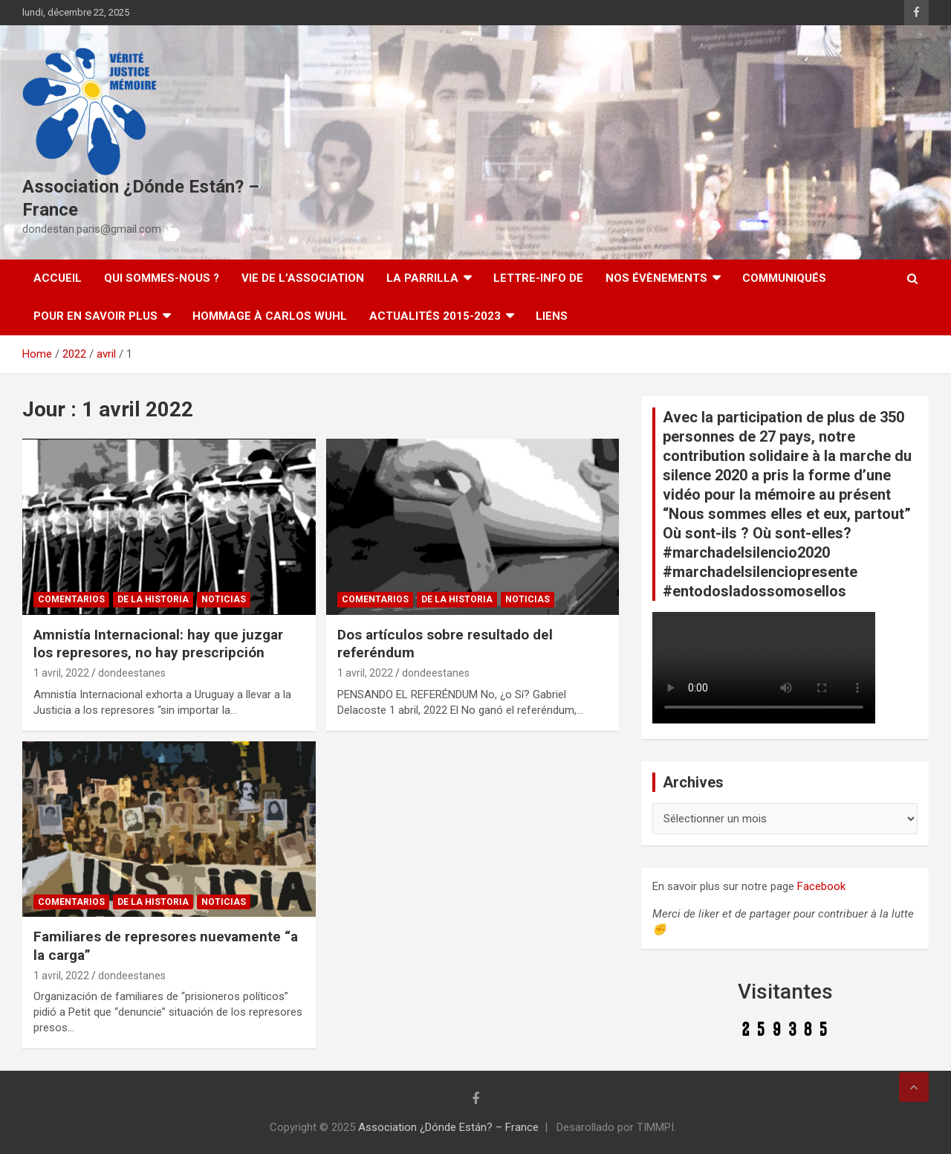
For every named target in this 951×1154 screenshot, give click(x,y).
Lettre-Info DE (538, 278)
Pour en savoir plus (95, 316)
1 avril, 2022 (61, 673)
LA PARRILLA (422, 278)
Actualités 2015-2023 (435, 316)
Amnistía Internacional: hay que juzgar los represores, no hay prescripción (158, 644)
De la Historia (153, 599)
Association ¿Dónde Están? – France (448, 1127)
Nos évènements (656, 278)
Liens (552, 316)
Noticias (223, 599)
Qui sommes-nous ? (161, 278)
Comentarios (71, 599)
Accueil (57, 278)
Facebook (821, 886)
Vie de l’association (302, 278)
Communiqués (784, 278)
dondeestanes (132, 673)
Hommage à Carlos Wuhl (269, 316)
